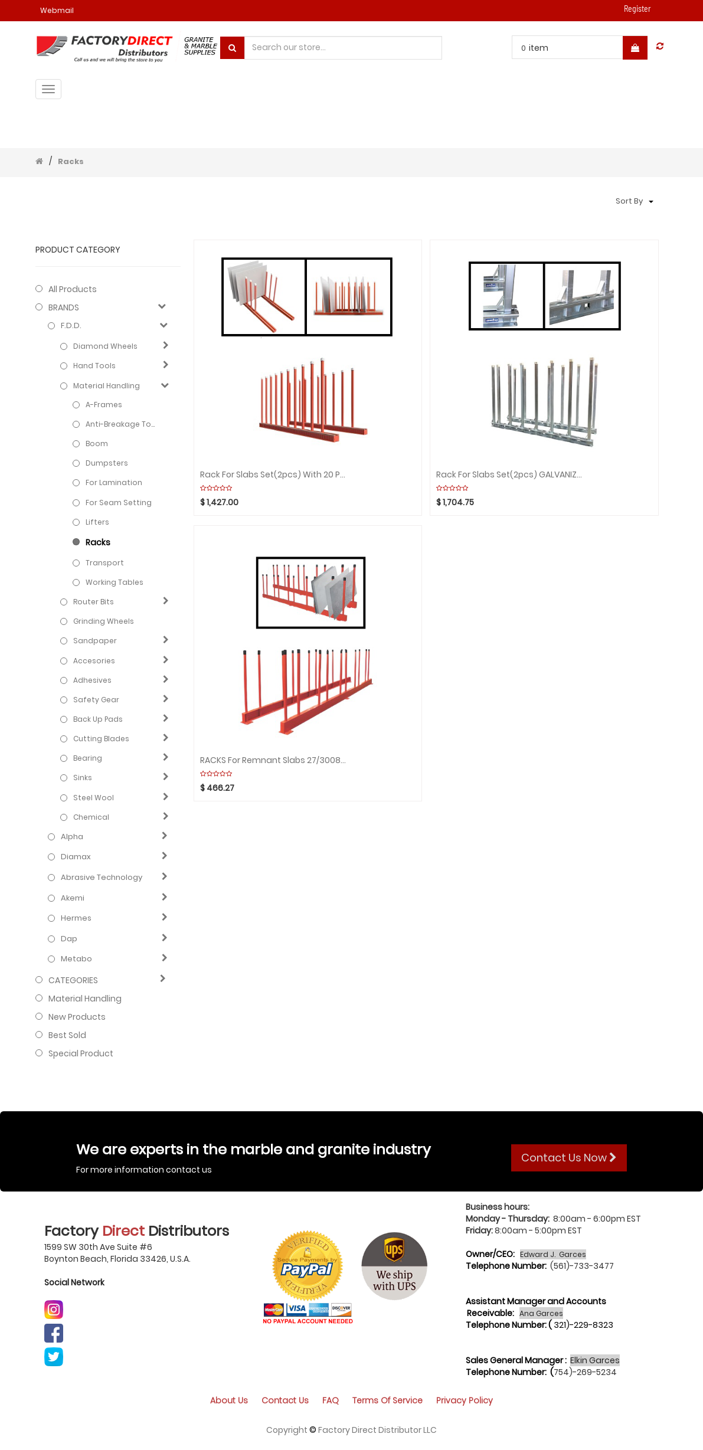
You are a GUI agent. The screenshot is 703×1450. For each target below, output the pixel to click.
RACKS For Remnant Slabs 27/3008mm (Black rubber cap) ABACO (274, 760)
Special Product (80, 1053)
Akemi (72, 898)
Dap (69, 939)
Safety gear (96, 700)
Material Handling (106, 386)
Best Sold (67, 1035)
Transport (105, 563)
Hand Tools (94, 366)
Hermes (76, 918)
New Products (77, 1017)
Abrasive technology (101, 877)
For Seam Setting (119, 502)
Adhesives (92, 680)
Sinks (82, 778)
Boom (97, 443)
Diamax (76, 857)
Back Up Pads (98, 719)
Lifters (97, 522)
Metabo (76, 959)
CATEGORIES (73, 980)
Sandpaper (95, 641)
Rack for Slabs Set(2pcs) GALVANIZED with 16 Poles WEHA (510, 474)
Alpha (72, 837)
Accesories (94, 661)
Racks (71, 161)
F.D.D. (71, 325)
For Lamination (114, 482)
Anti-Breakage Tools (122, 424)
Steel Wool (93, 798)
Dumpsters (107, 463)
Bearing (87, 758)
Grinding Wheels (103, 621)
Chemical (91, 817)
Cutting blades (101, 739)
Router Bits (93, 602)
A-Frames (104, 405)
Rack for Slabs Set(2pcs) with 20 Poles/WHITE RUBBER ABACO (274, 474)
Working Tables (114, 582)
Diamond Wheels (105, 346)
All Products (72, 289)
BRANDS (63, 307)
